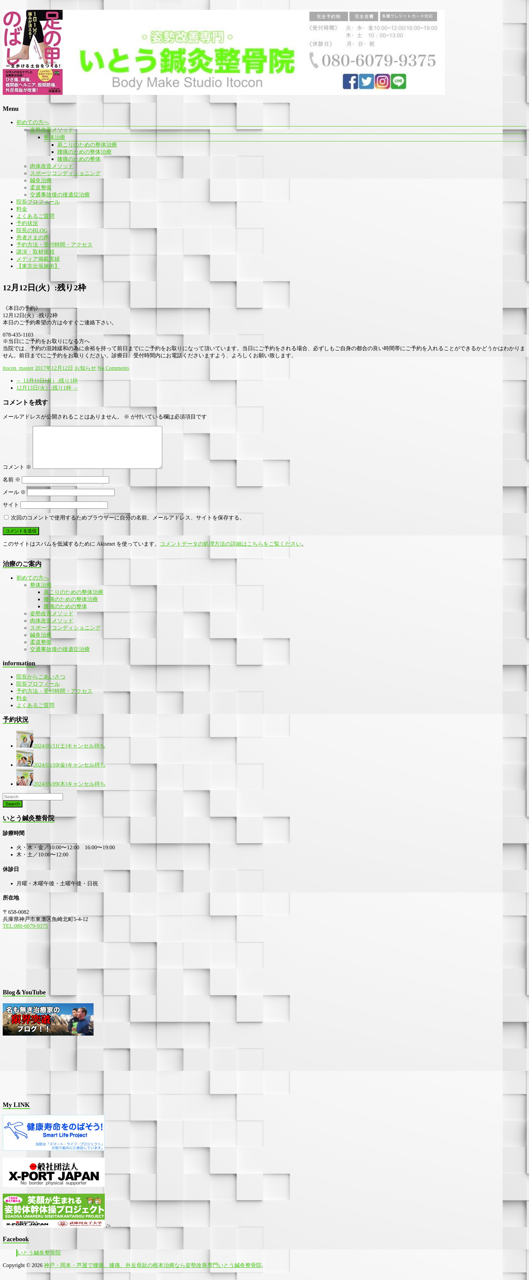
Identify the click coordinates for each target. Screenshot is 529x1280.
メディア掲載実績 (38, 259)
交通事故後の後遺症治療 (60, 195)
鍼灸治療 (41, 180)
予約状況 (27, 223)
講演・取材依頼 (35, 252)
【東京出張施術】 (38, 266)
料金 (21, 209)
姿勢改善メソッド (51, 130)
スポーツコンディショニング (65, 173)
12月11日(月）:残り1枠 (47, 380)
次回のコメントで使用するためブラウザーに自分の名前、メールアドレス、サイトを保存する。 (128, 526)
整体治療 (54, 137)
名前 (11, 488)
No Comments (113, 368)
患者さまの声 (32, 237)
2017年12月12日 (54, 368)
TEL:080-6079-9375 (25, 934)
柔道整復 (41, 187)
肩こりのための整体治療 (87, 145)
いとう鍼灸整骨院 (39, 1261)
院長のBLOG (32, 230)
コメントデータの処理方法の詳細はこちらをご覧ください (230, 552)
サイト (11, 513)
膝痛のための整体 (79, 159)
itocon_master (18, 368)
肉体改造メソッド (51, 166)
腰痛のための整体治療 (84, 152)
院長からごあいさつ (40, 685)
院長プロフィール (38, 202)
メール (14, 500)
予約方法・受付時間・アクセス (54, 245)
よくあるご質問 (35, 216)
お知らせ (85, 368)
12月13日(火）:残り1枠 (47, 388)
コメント (17, 475)
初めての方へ (32, 122)
